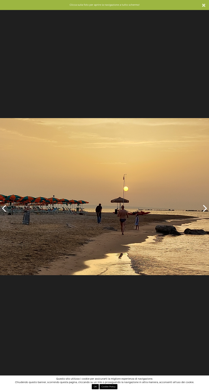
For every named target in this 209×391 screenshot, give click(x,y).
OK (95, 387)
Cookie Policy (108, 387)
